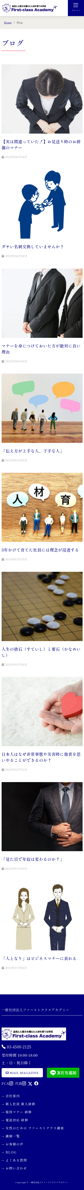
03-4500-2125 (16, 1047)
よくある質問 (16, 1160)
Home (8, 22)
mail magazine (22, 1072)
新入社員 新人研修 (20, 1103)
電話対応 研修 (17, 1119)
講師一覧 (13, 1136)
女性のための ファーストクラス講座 (35, 1128)
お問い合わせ (16, 1168)
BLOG (11, 1152)
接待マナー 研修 (19, 1111)
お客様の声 (15, 1144)
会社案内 (13, 1095)
